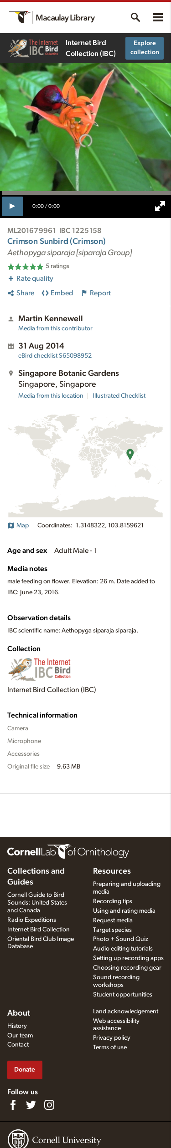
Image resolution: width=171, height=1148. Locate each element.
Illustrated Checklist (119, 396)
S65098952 (55, 356)
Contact (18, 1045)
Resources (112, 871)
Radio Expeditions (31, 920)
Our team (20, 1035)
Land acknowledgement (125, 1011)
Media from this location (50, 396)
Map (18, 525)
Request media (113, 920)
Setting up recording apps (128, 958)
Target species (112, 930)
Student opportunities (122, 994)
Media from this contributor (55, 328)
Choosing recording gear (127, 968)
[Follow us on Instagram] (49, 1104)
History (17, 1026)
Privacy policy (111, 1038)
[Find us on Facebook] (12, 1104)
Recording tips (112, 901)
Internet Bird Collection (38, 929)
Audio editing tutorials (123, 949)
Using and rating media (124, 911)
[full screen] (160, 206)
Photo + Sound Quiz (120, 939)
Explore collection (144, 48)
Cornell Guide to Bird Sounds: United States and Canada (37, 903)
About (18, 1013)
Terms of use (110, 1047)
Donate (24, 1069)
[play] (12, 206)
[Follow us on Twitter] (31, 1104)
